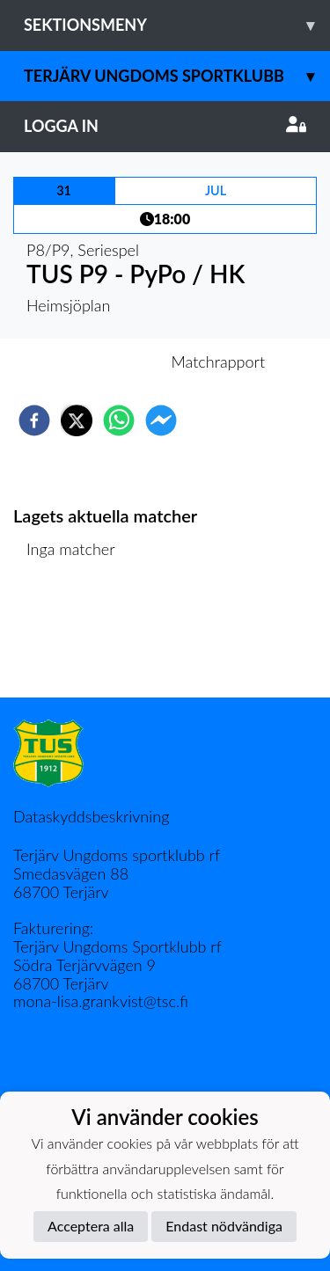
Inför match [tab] (104, 361)
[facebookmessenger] (161, 420)
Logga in (165, 125)
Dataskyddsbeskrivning (91, 816)
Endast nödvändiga (223, 1225)
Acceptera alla (91, 1225)
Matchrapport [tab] (218, 361)
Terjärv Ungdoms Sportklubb (177, 76)
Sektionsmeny (177, 25)
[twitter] (76, 420)
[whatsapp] (119, 420)
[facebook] (34, 420)
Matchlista (70, 638)
